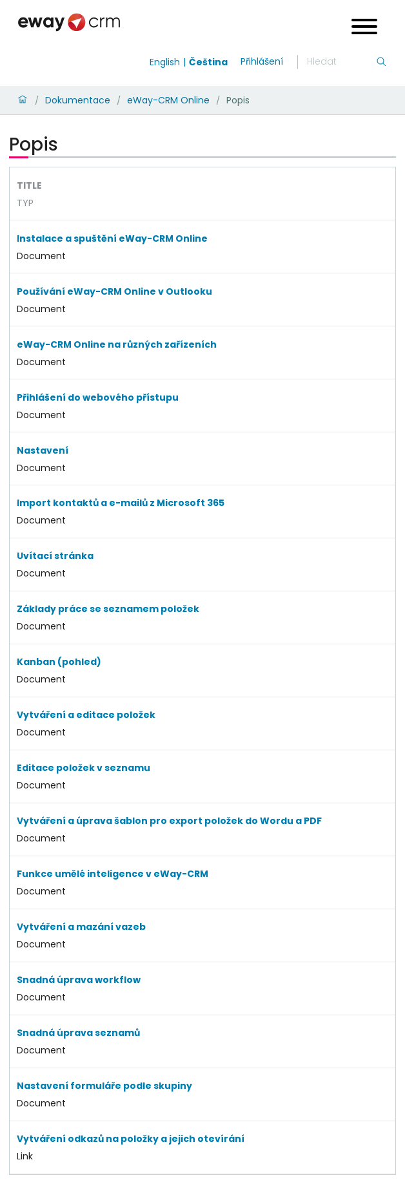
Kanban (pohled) (59, 661)
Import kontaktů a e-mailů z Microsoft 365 (120, 502)
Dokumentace (77, 100)
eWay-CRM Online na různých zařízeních (117, 344)
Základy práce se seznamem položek (108, 608)
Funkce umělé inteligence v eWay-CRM (112, 873)
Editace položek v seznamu (83, 767)
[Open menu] (364, 28)
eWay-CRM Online (168, 100)
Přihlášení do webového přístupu (98, 397)
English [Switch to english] (165, 62)
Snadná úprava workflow (79, 979)
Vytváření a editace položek (86, 714)
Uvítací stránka (55, 555)
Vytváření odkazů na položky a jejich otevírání (130, 1138)
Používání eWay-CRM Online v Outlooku (114, 291)
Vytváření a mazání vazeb (81, 926)
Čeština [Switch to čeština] (208, 62)
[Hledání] (341, 62)
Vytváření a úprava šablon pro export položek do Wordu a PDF (169, 820)
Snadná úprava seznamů (78, 1032)
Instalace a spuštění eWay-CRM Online (112, 238)
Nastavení (42, 450)
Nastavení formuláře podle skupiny (104, 1085)
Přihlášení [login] (262, 61)
